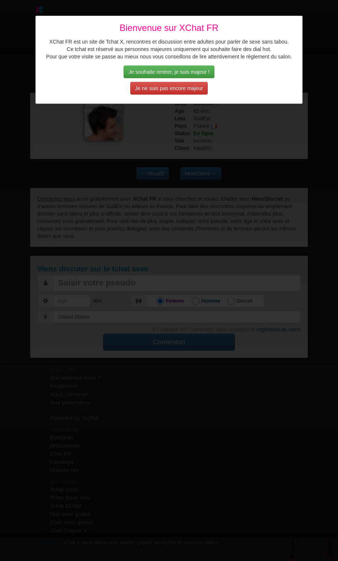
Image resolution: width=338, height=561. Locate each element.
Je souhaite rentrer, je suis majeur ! (169, 72)
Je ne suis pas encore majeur (169, 88)
